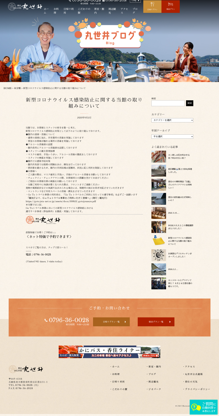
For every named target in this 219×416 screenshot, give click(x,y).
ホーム (71, 12)
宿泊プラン (209, 11)
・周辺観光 (152, 384)
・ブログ (151, 376)
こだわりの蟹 (113, 12)
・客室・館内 (153, 369)
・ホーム (115, 369)
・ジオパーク (153, 391)
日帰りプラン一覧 (107, 323)
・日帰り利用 (117, 384)
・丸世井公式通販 (192, 376)
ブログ (170, 12)
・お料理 (115, 376)
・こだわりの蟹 (119, 391)
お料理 (82, 12)
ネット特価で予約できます (49, 236)
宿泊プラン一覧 (161, 323)
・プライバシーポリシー (196, 391)
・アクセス (188, 369)
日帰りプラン (188, 11)
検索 (153, 99)
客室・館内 (130, 12)
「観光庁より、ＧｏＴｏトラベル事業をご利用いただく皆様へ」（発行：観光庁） (67, 198)
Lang (169, 4)
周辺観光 (145, 12)
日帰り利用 (96, 12)
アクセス (158, 12)
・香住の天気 (190, 384)
